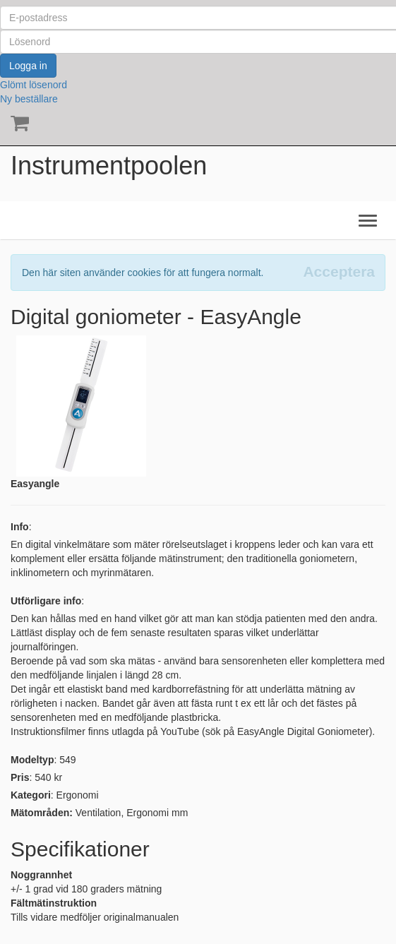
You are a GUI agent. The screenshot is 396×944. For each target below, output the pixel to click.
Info (20, 526)
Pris (20, 777)
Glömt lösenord (33, 84)
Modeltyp (32, 759)
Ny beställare (29, 98)
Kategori (31, 795)
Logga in (28, 65)
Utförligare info (46, 601)
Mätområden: (42, 812)
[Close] (339, 271)
